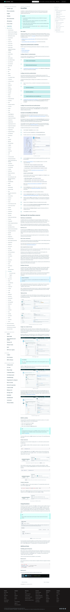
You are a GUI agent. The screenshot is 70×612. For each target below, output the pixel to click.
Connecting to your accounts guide (37, 170)
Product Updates (42, 1)
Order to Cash (38, 593)
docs (12, 1)
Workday (47, 600)
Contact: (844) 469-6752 (21, 608)
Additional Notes (57, 30)
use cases (33, 35)
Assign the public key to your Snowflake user (33, 96)
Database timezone (59, 23)
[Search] (35, 1)
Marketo (47, 595)
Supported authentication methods (60, 10)
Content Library (27, 595)
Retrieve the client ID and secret (31, 65)
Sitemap (15, 608)
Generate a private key (30, 87)
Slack (47, 593)
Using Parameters (57, 29)
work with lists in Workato (31, 394)
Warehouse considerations (36, 188)
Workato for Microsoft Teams (29, 600)
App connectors (27, 6)
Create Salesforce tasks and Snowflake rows (29, 41)
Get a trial (63, 1)
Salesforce (47, 592)
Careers (58, 598)
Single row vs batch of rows (60, 26)
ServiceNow (48, 598)
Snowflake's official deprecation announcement (37, 116)
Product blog (6, 601)
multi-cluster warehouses (31, 244)
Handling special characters (60, 31)
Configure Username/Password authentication (60, 17)
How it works (6, 592)
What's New (6, 595)
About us (58, 592)
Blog (57, 595)
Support (16, 598)
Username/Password (25, 51)
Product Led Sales (38, 592)
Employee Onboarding (39, 595)
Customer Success (27, 593)
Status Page (47, 1)
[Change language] (58, 1)
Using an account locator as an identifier (34, 183)
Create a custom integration (30, 60)
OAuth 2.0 (23, 48)
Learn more (27, 433)
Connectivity (22, 6)
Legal (13, 608)
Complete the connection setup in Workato (31, 68)
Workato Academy (52, 1)
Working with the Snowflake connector (59, 20)
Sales (15, 593)
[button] (4, 8)
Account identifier (30, 161)
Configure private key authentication (59, 14)
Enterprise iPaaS (38, 598)
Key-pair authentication (26, 50)
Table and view (58, 25)
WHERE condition (58, 27)
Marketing (16, 595)
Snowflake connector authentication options (31, 195)
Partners (58, 600)
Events (58, 601)
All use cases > (38, 601)
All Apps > (47, 601)
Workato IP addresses (34, 124)
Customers (58, 593)
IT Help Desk (37, 600)
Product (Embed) (17, 601)
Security (5, 598)
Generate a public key (29, 91)
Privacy (11, 608)
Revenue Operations (18, 604)
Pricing (5, 593)
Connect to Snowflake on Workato (60, 18)
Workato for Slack (27, 598)
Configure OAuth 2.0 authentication (59, 12)
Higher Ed (16, 603)
